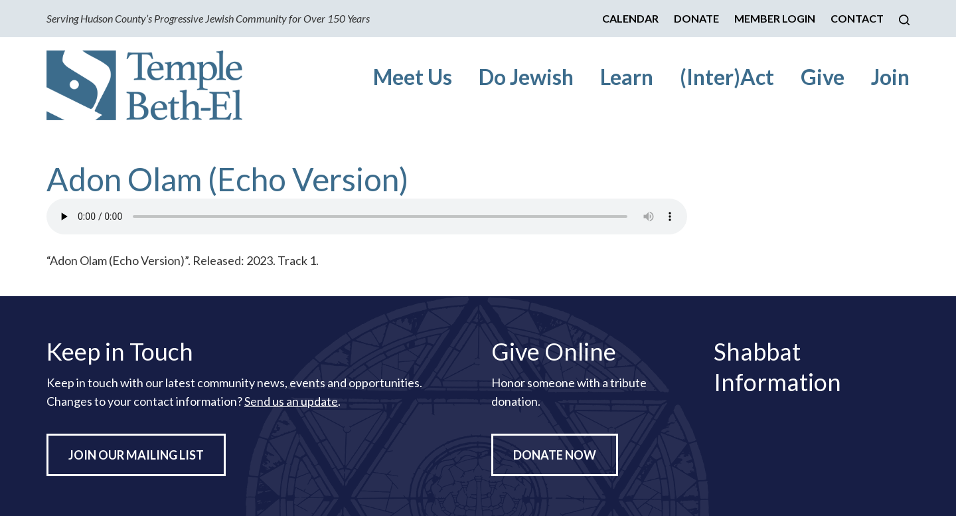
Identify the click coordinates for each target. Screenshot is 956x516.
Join (890, 77)
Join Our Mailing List (136, 455)
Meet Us (412, 77)
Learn (626, 77)
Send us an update (291, 401)
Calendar (630, 18)
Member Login (774, 18)
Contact (857, 18)
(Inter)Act (727, 77)
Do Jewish (526, 77)
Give (822, 77)
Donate (696, 18)
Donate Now (554, 455)
